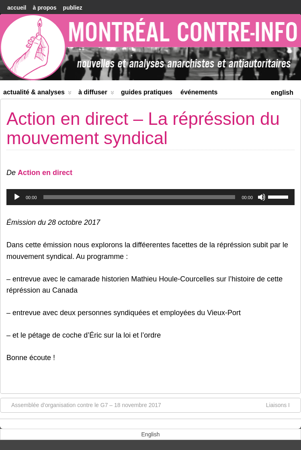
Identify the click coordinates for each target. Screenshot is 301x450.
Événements (199, 92)
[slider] (139, 197)
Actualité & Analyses (37, 94)
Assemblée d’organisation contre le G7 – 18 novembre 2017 (82, 404)
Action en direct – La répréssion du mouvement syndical (143, 128)
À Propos (44, 7)
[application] (150, 197)
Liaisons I (282, 404)
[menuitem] (282, 92)
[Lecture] (17, 197)
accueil (16, 7)
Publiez (72, 7)
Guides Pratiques (146, 92)
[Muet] (262, 197)
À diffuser (96, 94)
